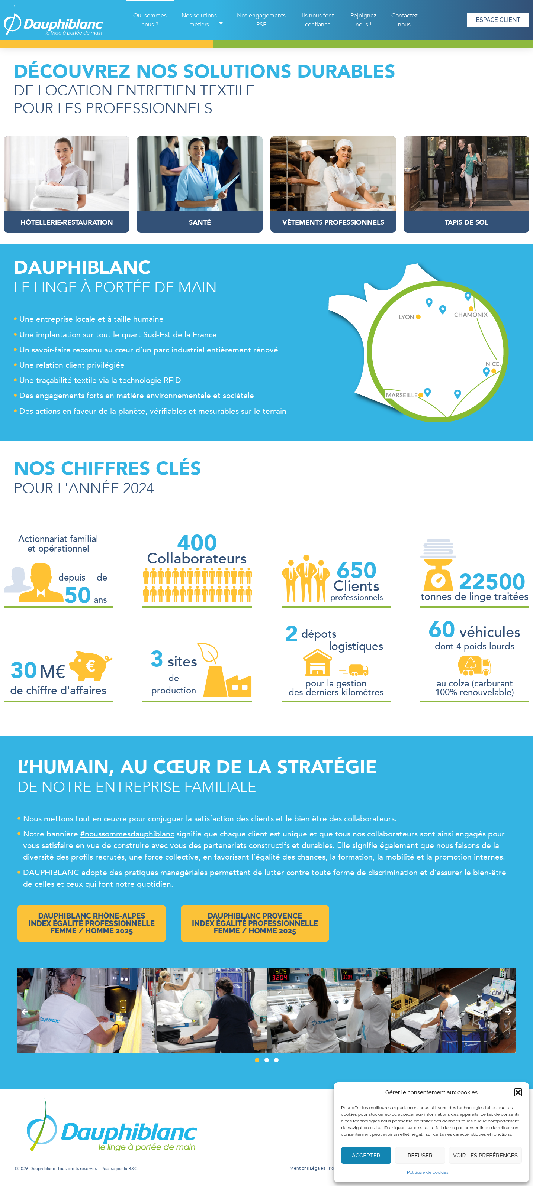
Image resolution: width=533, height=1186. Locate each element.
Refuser (420, 1155)
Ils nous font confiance (318, 20)
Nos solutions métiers (203, 20)
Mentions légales (307, 1168)
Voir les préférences (485, 1155)
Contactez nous (404, 20)
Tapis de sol (466, 222)
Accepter (366, 1155)
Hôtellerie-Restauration (66, 222)
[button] (518, 1092)
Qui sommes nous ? (150, 20)
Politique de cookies (428, 1172)
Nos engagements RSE (261, 20)
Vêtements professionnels (333, 222)
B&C (132, 1169)
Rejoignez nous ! (363, 20)
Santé (200, 222)
